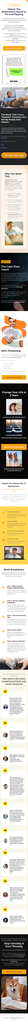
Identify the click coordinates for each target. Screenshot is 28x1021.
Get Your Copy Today (14, 48)
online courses (16, 543)
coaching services (11, 535)
